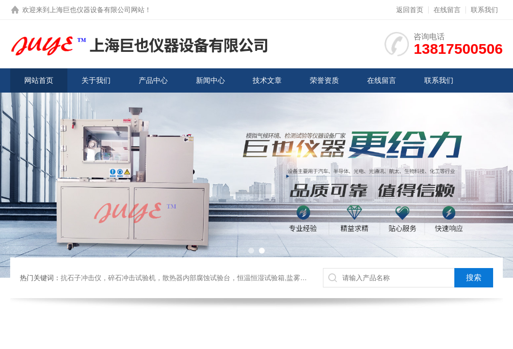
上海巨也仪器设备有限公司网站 (96, 10)
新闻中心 (210, 80)
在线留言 (447, 10)
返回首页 (409, 10)
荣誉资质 (324, 80)
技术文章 (267, 80)
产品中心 (153, 80)
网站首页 (38, 80)
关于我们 (96, 80)
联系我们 (484, 10)
